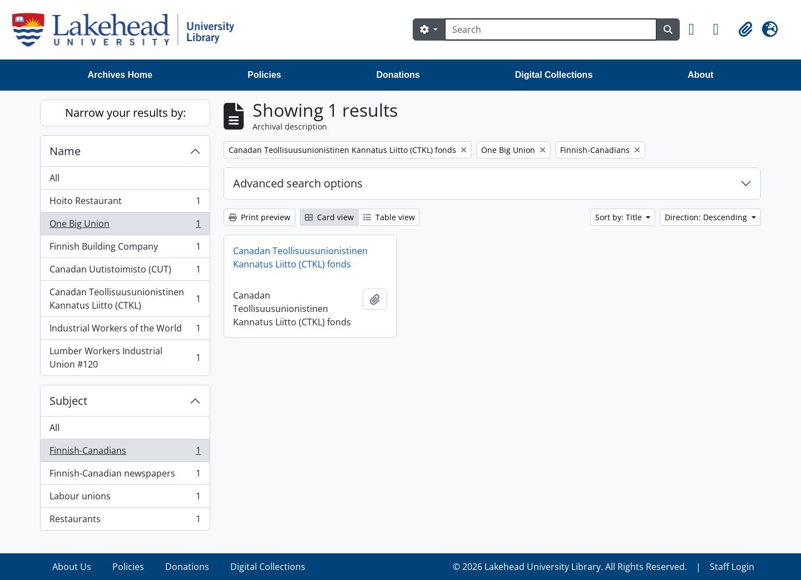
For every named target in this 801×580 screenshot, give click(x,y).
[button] (696, 29)
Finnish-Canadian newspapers (125, 476)
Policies (264, 75)
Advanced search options (298, 183)
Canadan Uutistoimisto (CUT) (125, 271)
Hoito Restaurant (125, 203)
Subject (68, 400)
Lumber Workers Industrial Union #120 (125, 357)
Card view (329, 217)
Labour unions (125, 498)
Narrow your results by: (125, 112)
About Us (71, 567)
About (700, 75)
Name (65, 150)
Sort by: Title (619, 217)
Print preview (259, 217)
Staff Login (732, 567)
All (55, 178)
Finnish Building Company (125, 249)
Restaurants (125, 521)
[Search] (550, 29)
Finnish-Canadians (125, 453)
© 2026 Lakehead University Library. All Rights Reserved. (570, 567)
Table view (389, 217)
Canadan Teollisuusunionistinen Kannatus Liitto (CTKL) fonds (300, 257)
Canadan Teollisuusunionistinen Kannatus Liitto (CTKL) (125, 298)
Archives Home (120, 75)
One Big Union (125, 226)
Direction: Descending (707, 217)
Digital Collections (554, 75)
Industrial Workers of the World (125, 330)
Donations (397, 75)
